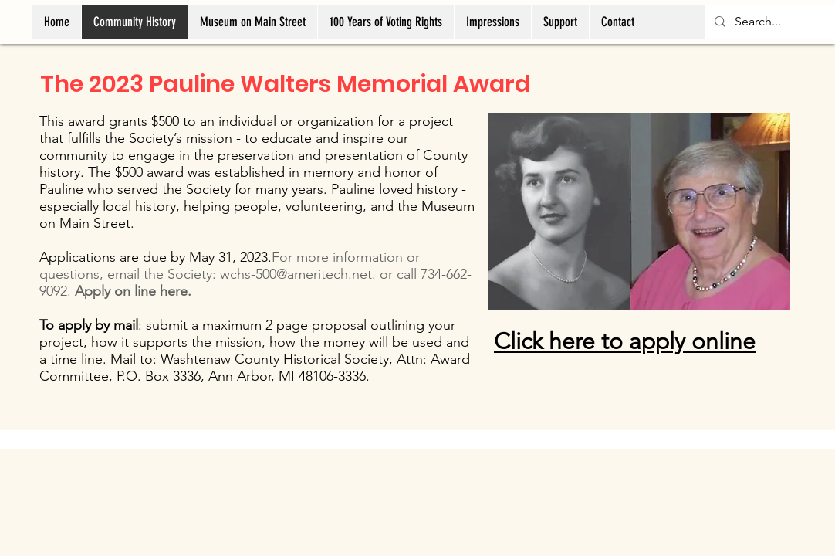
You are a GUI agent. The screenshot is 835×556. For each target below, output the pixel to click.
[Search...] (779, 22)
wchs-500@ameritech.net (296, 274)
